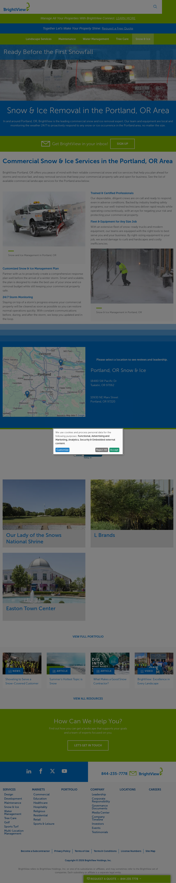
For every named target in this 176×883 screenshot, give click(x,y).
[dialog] (88, 441)
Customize (63, 449)
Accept (114, 449)
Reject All (101, 449)
